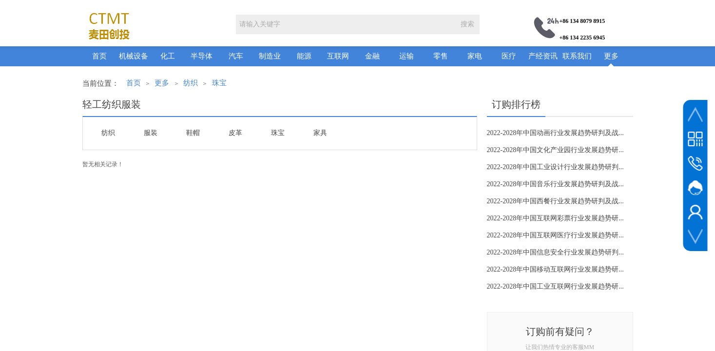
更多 (611, 56)
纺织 (190, 83)
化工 (167, 56)
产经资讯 (543, 56)
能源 (304, 56)
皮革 (235, 132)
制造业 (270, 56)
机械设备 (133, 56)
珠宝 (219, 83)
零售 (440, 56)
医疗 (509, 56)
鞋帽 (193, 132)
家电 (474, 56)
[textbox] (345, 24)
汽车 (236, 56)
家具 (320, 132)
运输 (406, 56)
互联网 (338, 56)
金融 (372, 56)
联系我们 (577, 56)
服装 (150, 132)
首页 (99, 56)
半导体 (202, 56)
